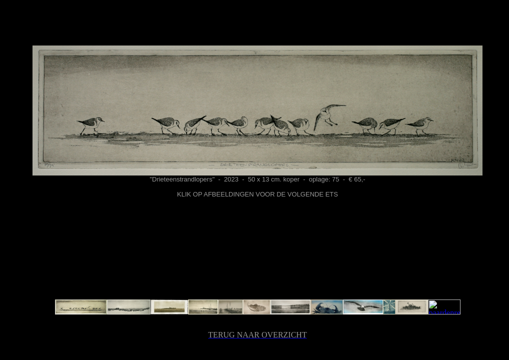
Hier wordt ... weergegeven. (258, 168)
